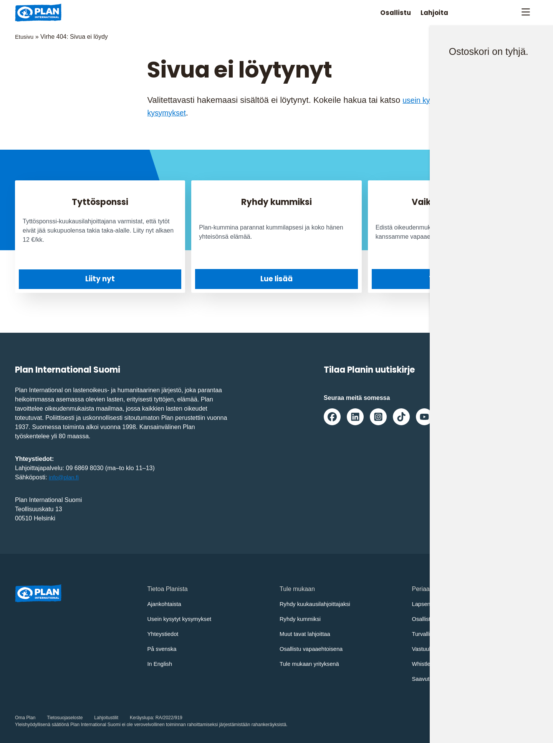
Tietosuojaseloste (65, 717)
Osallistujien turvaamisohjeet (451, 618)
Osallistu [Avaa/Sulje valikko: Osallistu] (384, 12)
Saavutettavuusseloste (443, 678)
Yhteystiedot (164, 633)
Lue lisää (276, 278)
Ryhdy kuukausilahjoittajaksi (318, 603)
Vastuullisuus (430, 648)
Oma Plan (25, 717)
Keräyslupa (141, 717)
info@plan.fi (65, 477)
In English (160, 663)
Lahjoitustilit (106, 717)
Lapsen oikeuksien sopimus (450, 603)
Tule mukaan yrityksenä (312, 663)
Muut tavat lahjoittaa (307, 633)
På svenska (163, 648)
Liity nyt (100, 279)
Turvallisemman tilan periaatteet (455, 633)
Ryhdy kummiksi (302, 618)
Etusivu (25, 36)
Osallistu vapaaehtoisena (314, 648)
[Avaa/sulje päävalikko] (525, 12)
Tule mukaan (453, 278)
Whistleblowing (432, 663)
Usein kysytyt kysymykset (182, 618)
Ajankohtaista (165, 603)
